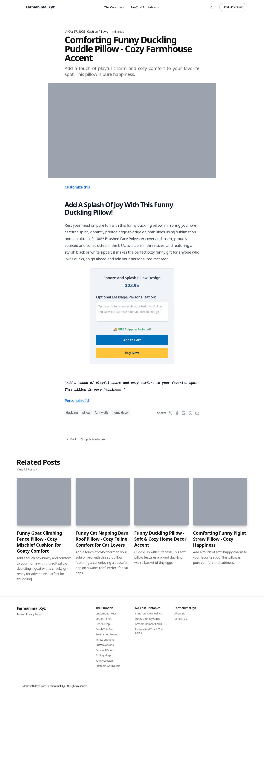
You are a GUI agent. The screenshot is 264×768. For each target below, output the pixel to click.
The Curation (114, 7)
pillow (86, 621)
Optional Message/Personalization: (126, 370)
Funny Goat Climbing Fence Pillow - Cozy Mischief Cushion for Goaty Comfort (39, 750)
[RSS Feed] (211, 7)
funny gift (101, 621)
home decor (120, 621)
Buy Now (132, 426)
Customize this (77, 260)
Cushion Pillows (97, 32)
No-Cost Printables (145, 7)
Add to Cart (132, 413)
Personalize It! (77, 608)
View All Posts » (27, 678)
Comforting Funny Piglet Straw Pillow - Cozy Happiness (219, 747)
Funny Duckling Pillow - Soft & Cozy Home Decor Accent (160, 747)
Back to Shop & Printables (85, 648)
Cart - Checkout (233, 7)
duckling (72, 621)
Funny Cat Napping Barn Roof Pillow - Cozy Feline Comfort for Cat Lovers (102, 747)
